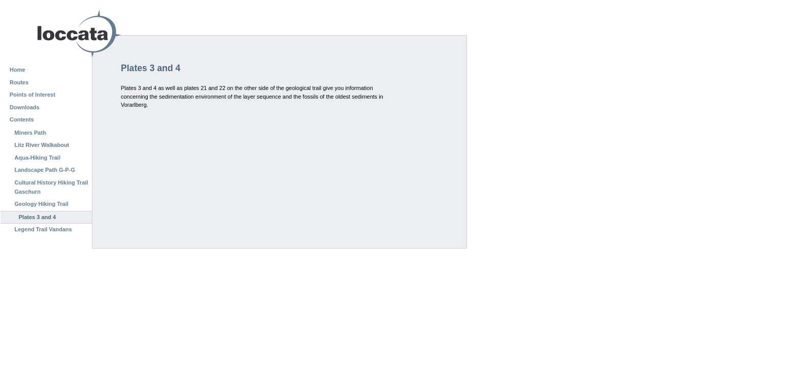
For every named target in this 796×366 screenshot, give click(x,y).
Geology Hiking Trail (42, 204)
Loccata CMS (53, 33)
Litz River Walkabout (42, 145)
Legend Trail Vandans (43, 229)
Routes (19, 82)
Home (17, 70)
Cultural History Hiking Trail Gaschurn (51, 187)
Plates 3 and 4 (37, 217)
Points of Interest (32, 95)
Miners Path (30, 133)
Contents (22, 119)
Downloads (25, 107)
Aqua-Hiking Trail (37, 158)
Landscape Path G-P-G (45, 170)
